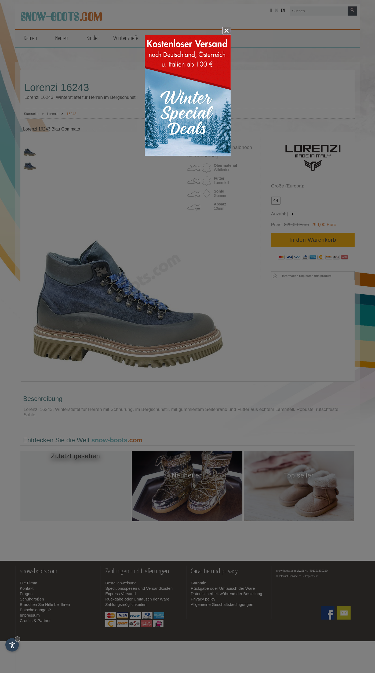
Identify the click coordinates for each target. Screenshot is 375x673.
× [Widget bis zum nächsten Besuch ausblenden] (17, 639)
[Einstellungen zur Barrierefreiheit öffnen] (12, 645)
